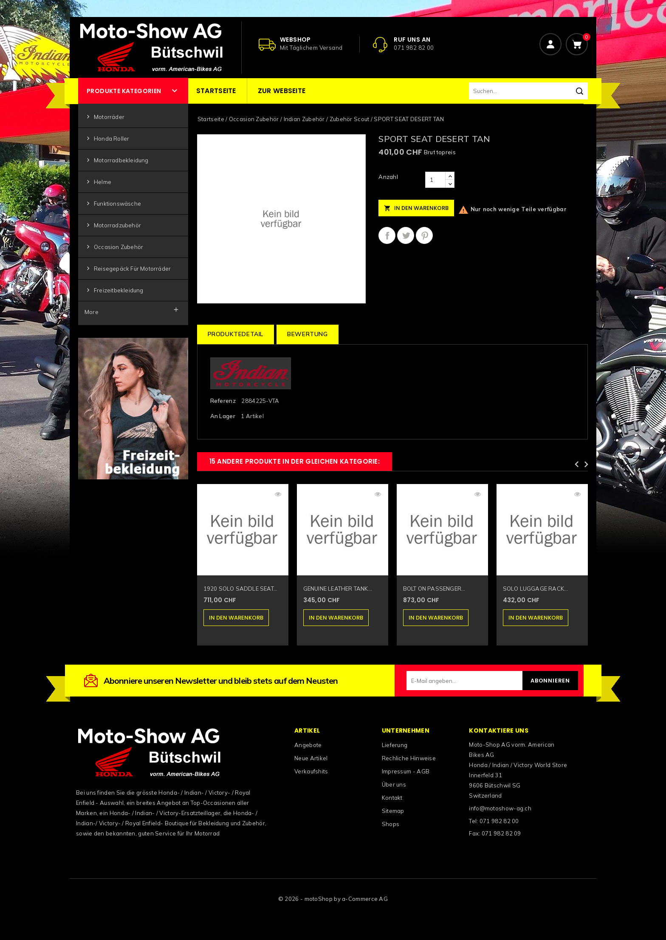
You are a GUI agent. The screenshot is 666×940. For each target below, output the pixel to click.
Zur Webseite (282, 91)
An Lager (222, 416)
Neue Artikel (311, 758)
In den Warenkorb (416, 208)
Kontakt (392, 797)
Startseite (216, 91)
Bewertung (307, 334)
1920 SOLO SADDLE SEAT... (240, 588)
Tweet (406, 235)
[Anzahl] (435, 180)
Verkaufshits (311, 771)
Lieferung (395, 745)
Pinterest (424, 235)
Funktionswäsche (113, 204)
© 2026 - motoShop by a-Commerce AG (333, 898)
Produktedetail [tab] (235, 334)
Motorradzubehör (113, 225)
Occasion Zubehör (114, 247)
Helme (98, 182)
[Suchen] (528, 90)
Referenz (223, 400)
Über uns (394, 784)
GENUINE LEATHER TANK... (338, 588)
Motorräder (104, 117)
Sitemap (393, 810)
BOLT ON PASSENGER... (434, 588)
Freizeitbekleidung (114, 290)
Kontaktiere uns (498, 730)
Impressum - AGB (406, 771)
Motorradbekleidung (117, 160)
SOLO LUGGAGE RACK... (535, 588)
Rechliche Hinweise (409, 758)
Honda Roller (107, 139)
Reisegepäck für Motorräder (128, 269)
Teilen (387, 235)
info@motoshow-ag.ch (500, 808)
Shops (391, 824)
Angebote (308, 745)
